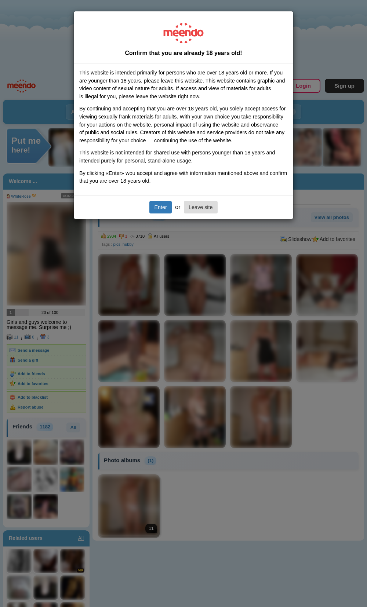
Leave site (201, 207)
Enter (160, 207)
